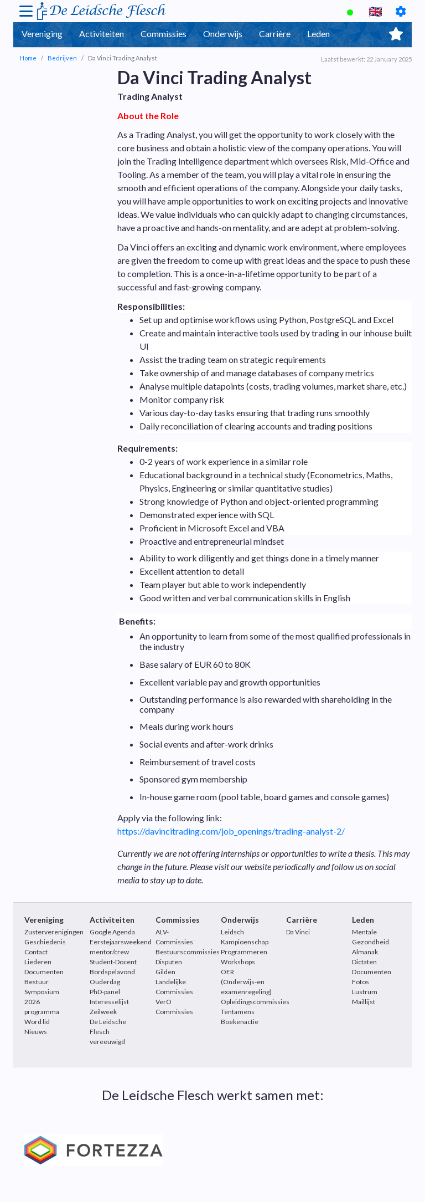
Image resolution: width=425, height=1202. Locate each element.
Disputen (169, 962)
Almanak (365, 952)
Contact (36, 952)
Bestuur (36, 982)
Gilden (165, 972)
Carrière (275, 33)
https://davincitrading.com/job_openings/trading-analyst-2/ (231, 831)
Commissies (163, 33)
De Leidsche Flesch (106, 11)
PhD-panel (105, 992)
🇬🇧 (375, 11)
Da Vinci (298, 932)
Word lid (37, 1021)
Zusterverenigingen (54, 932)
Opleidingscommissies (255, 1002)
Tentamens (238, 1011)
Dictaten (364, 962)
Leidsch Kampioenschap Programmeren (244, 942)
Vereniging (42, 33)
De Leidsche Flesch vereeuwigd (108, 1031)
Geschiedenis (45, 942)
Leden (318, 33)
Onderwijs (222, 33)
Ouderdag (105, 982)
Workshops (238, 962)
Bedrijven (62, 58)
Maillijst (363, 1002)
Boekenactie (239, 1021)
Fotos (360, 982)
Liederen (37, 962)
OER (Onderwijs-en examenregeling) (246, 982)
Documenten (44, 972)
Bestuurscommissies (188, 952)
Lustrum (364, 992)
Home (28, 58)
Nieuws (35, 1031)
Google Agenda (112, 932)
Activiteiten (101, 33)
